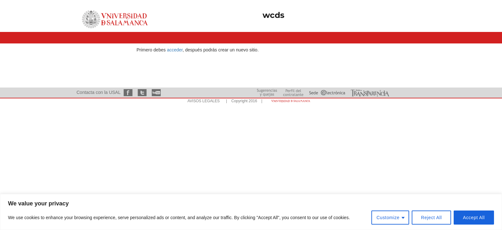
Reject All (431, 217)
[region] (251, 212)
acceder (174, 49)
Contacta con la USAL (98, 92)
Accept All (474, 217)
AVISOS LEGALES (203, 101)
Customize (388, 217)
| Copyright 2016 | (243, 101)
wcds (273, 15)
